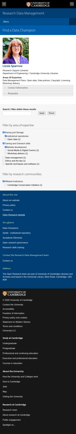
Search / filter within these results (19, 109)
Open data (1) (13, 139)
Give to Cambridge (11, 382)
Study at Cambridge (13, 337)
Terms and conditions (12, 326)
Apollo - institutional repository (17, 233)
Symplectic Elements (12, 238)
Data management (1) (15, 158)
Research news (10, 410)
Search (72, 4)
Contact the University (13, 305)
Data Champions (10, 228)
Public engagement (12, 420)
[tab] (38, 87)
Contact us (8, 210)
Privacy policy (9, 205)
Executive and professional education (20, 358)
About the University (13, 371)
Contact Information (18, 87)
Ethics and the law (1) (15, 161)
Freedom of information (13, 313)
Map (5, 391)
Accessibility (8, 309)
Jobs (5, 386)
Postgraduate (9, 348)
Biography (13, 93)
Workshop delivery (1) (17, 153)
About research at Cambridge (16, 415)
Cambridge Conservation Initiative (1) (24, 185)
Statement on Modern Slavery (16, 322)
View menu (4, 4)
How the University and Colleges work (20, 377)
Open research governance (15, 243)
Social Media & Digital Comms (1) (23, 150)
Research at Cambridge (14, 404)
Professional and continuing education (20, 353)
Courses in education (12, 363)
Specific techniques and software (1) (22, 164)
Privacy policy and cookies (15, 318)
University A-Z (9, 330)
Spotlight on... (9, 425)
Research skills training (13, 247)
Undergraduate (10, 343)
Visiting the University (13, 396)
